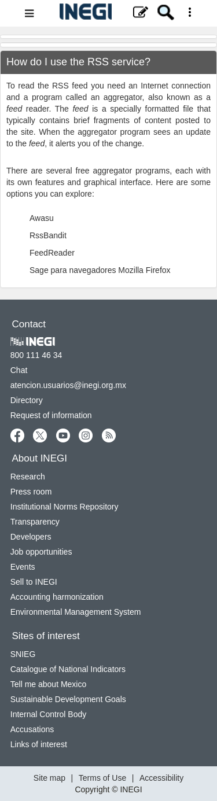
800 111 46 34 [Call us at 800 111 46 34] (36, 355)
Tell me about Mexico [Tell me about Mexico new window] (48, 684)
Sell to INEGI (33, 581)
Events (22, 566)
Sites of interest (46, 635)
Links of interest (38, 744)
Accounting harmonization (57, 596)
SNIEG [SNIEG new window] (23, 654)
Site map (49, 777)
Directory (26, 400)
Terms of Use (102, 777)
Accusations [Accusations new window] (32, 729)
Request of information (51, 415)
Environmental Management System (75, 612)
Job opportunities (41, 551)
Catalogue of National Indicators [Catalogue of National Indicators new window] (68, 669)
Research (27, 476)
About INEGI (39, 458)
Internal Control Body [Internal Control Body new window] (48, 714)
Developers (31, 536)
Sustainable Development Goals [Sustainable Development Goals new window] (68, 699)
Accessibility (161, 777)
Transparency (35, 521)
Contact (29, 324)
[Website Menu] (108, 13)
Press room (31, 491)
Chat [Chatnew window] (19, 370)
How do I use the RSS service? (78, 62)
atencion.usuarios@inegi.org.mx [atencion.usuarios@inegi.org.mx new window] (68, 385)
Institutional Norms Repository (64, 506)
